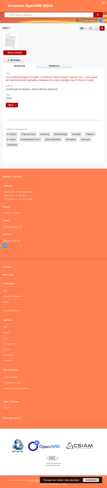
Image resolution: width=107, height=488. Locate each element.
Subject (6, 349)
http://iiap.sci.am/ (11, 240)
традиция (12, 144)
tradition (90, 134)
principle (76, 134)
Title (5, 327)
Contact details (10, 377)
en (102, 28)
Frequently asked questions (16, 388)
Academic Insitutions (13, 296)
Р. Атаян (11, 139)
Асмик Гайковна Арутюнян (45, 89)
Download (13, 60)
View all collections (12, 310)
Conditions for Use (12, 382)
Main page (8, 274)
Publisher (7, 360)
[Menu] (103, 2)
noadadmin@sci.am (13, 226)
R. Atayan (11, 134)
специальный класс (30, 139)
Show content (15, 52)
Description (8, 355)
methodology (60, 134)
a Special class (28, 134)
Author (6, 332)
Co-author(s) (9, 343)
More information (72, 480)
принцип (85, 139)
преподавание (52, 139)
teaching (45, 134)
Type (5, 338)
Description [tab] (19, 66)
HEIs (5, 290)
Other (6, 302)
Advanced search (86, 20)
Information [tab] (54, 66)
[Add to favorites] (90, 28)
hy (96, 28)
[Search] (98, 14)
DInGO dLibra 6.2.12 (38, 480)
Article (9, 98)
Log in (6, 407)
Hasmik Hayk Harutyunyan (18, 89)
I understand (91, 480)
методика (70, 139)
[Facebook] (5, 245)
